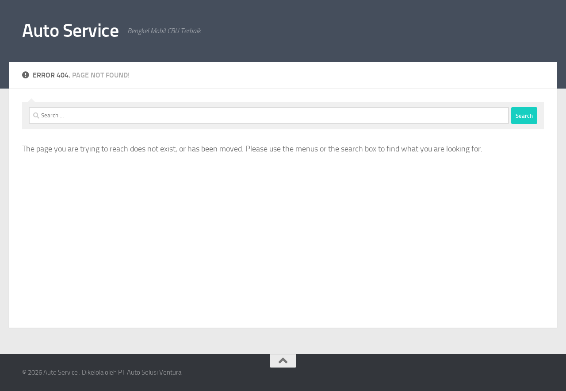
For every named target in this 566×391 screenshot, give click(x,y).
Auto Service (70, 30)
